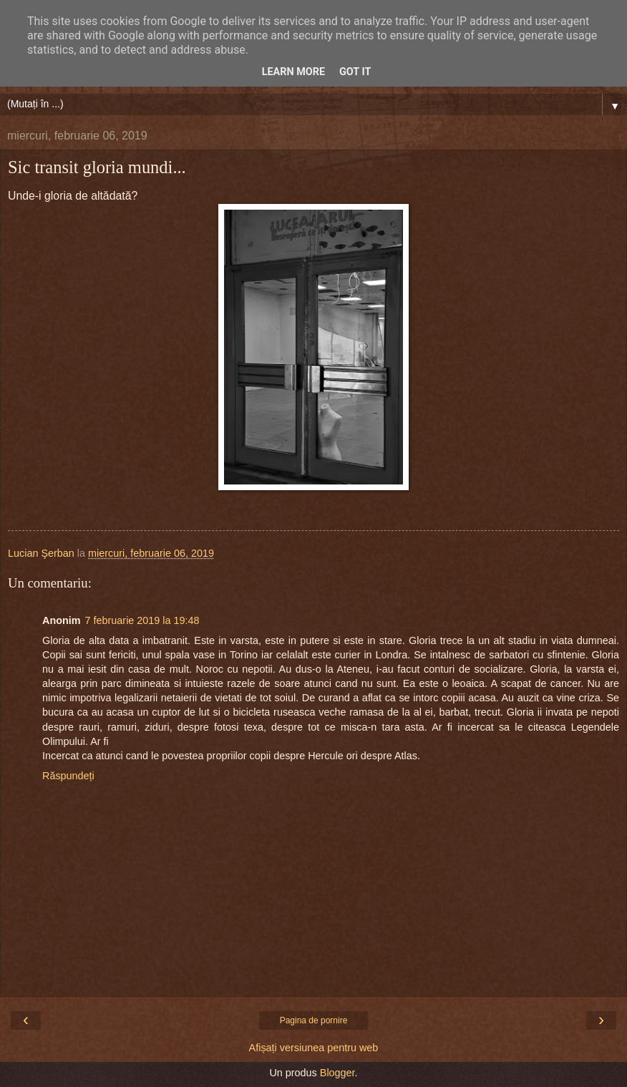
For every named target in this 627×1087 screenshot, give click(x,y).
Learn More (293, 72)
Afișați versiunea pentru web (314, 1047)
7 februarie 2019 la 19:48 (142, 620)
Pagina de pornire (314, 1020)
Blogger (337, 1072)
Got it (355, 72)
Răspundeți (68, 775)
